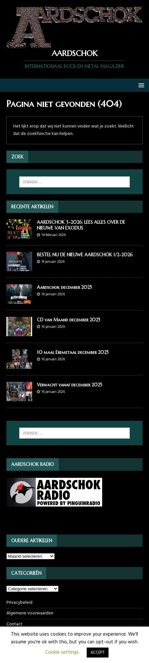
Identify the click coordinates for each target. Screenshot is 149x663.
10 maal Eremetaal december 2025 (73, 352)
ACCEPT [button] (98, 652)
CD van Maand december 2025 (68, 320)
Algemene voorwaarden (29, 613)
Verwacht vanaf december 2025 (69, 385)
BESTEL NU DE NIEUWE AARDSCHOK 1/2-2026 (85, 255)
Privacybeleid (19, 602)
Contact (14, 624)
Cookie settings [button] (62, 652)
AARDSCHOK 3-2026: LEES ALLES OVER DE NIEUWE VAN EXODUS (81, 225)
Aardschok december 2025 (64, 287)
